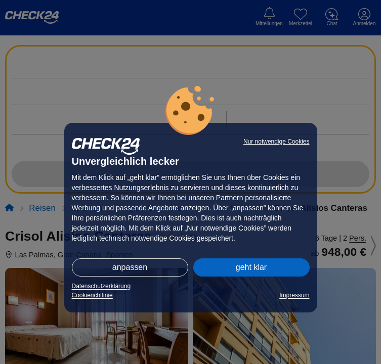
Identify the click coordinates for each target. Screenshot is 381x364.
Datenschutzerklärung (101, 286)
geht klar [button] (251, 267)
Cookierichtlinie (92, 295)
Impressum (294, 295)
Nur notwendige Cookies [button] (276, 141)
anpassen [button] (129, 267)
